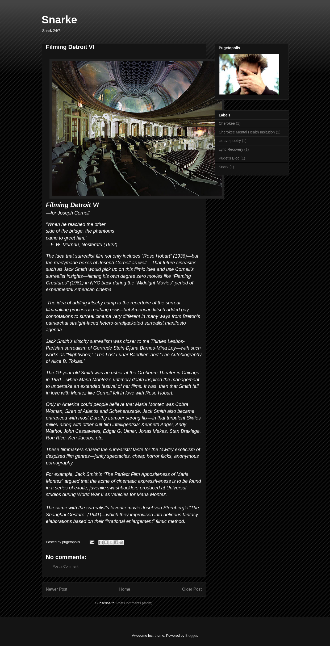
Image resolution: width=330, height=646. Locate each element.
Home (124, 589)
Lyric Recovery (231, 149)
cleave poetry (230, 141)
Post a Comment (65, 566)
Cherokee (227, 123)
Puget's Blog (229, 158)
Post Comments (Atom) (134, 603)
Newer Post (57, 589)
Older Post (192, 589)
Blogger (191, 635)
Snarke (59, 20)
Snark (224, 167)
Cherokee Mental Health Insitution (247, 132)
